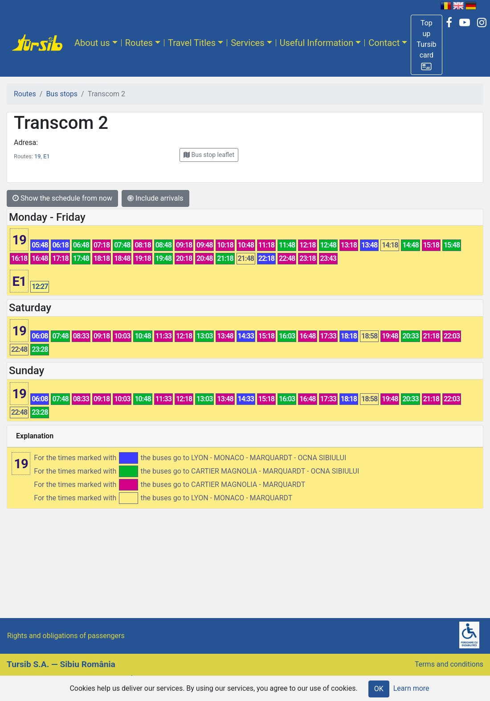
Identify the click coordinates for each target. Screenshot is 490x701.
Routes (139, 42)
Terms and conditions (449, 664)
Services (247, 42)
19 (37, 156)
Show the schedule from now (62, 198)
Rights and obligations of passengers (66, 635)
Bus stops (62, 94)
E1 (46, 156)
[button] (426, 45)
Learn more (411, 688)
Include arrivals (155, 198)
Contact (384, 42)
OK (379, 689)
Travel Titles (192, 42)
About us (92, 42)
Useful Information (317, 42)
